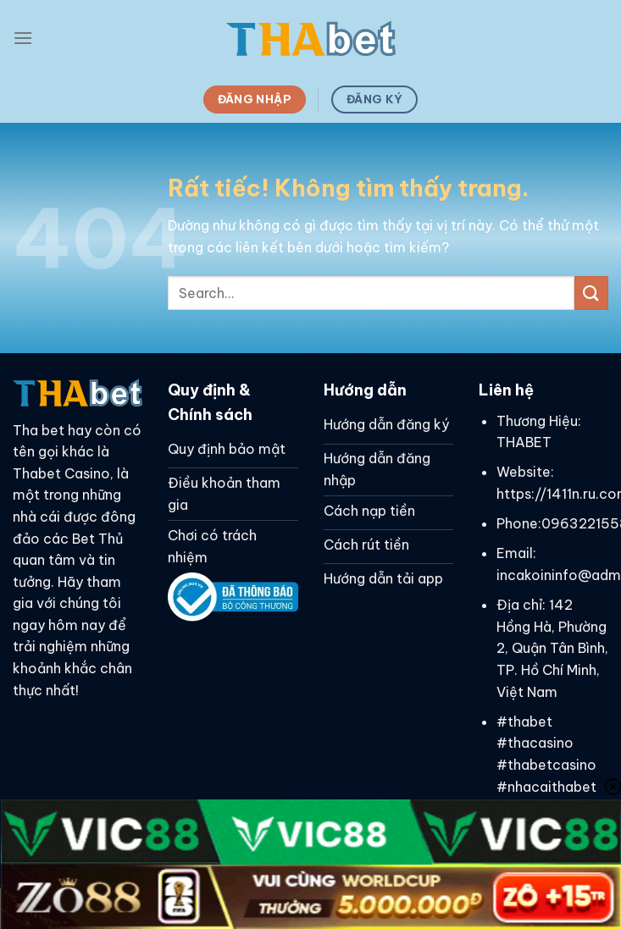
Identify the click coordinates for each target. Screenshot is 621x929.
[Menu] (23, 37)
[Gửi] (591, 292)
